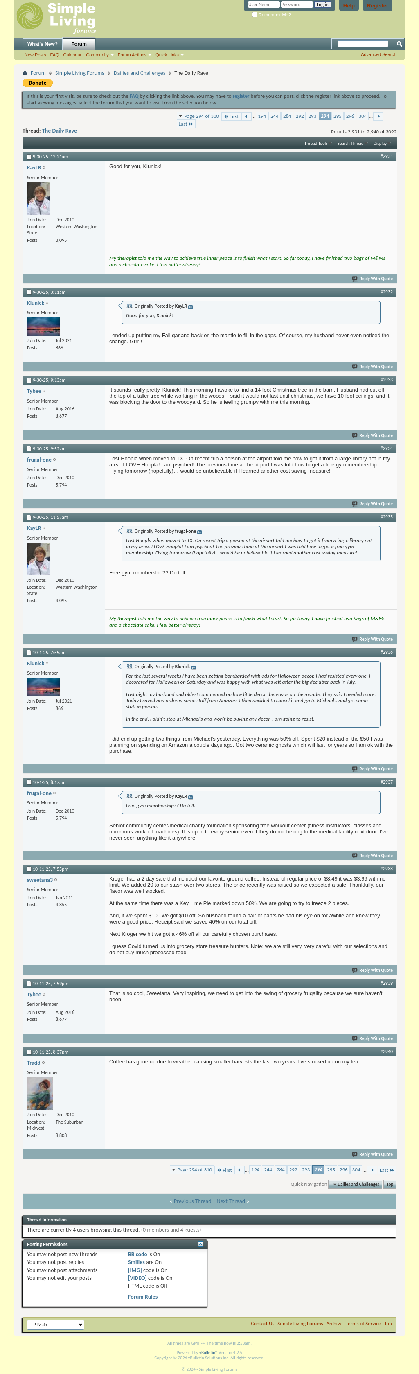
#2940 (387, 1051)
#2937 (387, 782)
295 (337, 116)
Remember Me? (271, 14)
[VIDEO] (137, 1278)
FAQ (54, 54)
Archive (334, 1323)
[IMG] (135, 1270)
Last (186, 124)
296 (350, 116)
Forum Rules (143, 1296)
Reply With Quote (373, 279)
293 (312, 116)
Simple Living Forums (79, 73)
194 (262, 116)
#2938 (387, 869)
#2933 (387, 380)
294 (325, 116)
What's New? (42, 44)
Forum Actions (132, 54)
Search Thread (351, 143)
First (231, 116)
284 (287, 116)
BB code (137, 1254)
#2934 (387, 448)
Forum (79, 44)
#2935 (387, 517)
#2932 (387, 292)
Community (97, 54)
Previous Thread (193, 1201)
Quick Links (167, 54)
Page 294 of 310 (202, 116)
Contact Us (262, 1323)
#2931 (387, 156)
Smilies (136, 1262)
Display (380, 143)
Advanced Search (378, 54)
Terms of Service (363, 1323)
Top (390, 1184)
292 (300, 116)
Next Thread (230, 1201)
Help (349, 5)
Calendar (72, 54)
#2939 (387, 983)
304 (363, 116)
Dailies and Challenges (139, 73)
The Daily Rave (59, 130)
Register (377, 5)
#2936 (387, 652)
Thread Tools (316, 143)
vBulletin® (208, 1352)
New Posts (35, 54)
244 (274, 116)
